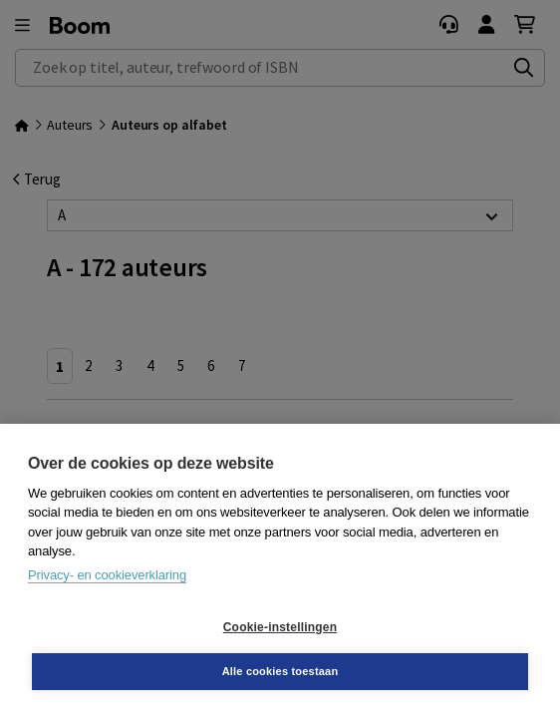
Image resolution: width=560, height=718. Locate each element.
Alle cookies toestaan (280, 671)
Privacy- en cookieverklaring (107, 574)
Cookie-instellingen (280, 627)
